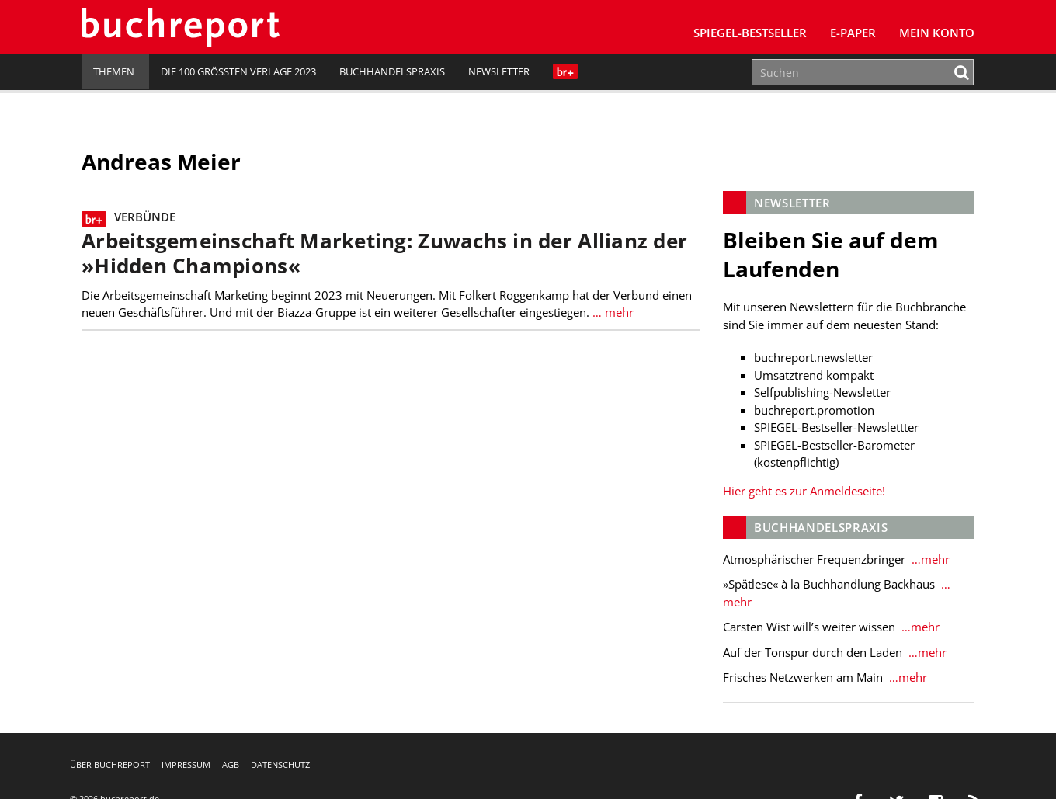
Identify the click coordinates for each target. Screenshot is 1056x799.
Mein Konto (936, 32)
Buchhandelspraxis (392, 71)
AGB (230, 764)
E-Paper (853, 32)
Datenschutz (280, 764)
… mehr (611, 312)
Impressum (186, 764)
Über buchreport (110, 764)
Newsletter (499, 71)
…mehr (929, 559)
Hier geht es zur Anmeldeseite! (804, 491)
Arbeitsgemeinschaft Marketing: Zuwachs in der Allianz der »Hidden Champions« (384, 254)
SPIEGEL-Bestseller (750, 32)
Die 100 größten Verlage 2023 (238, 71)
